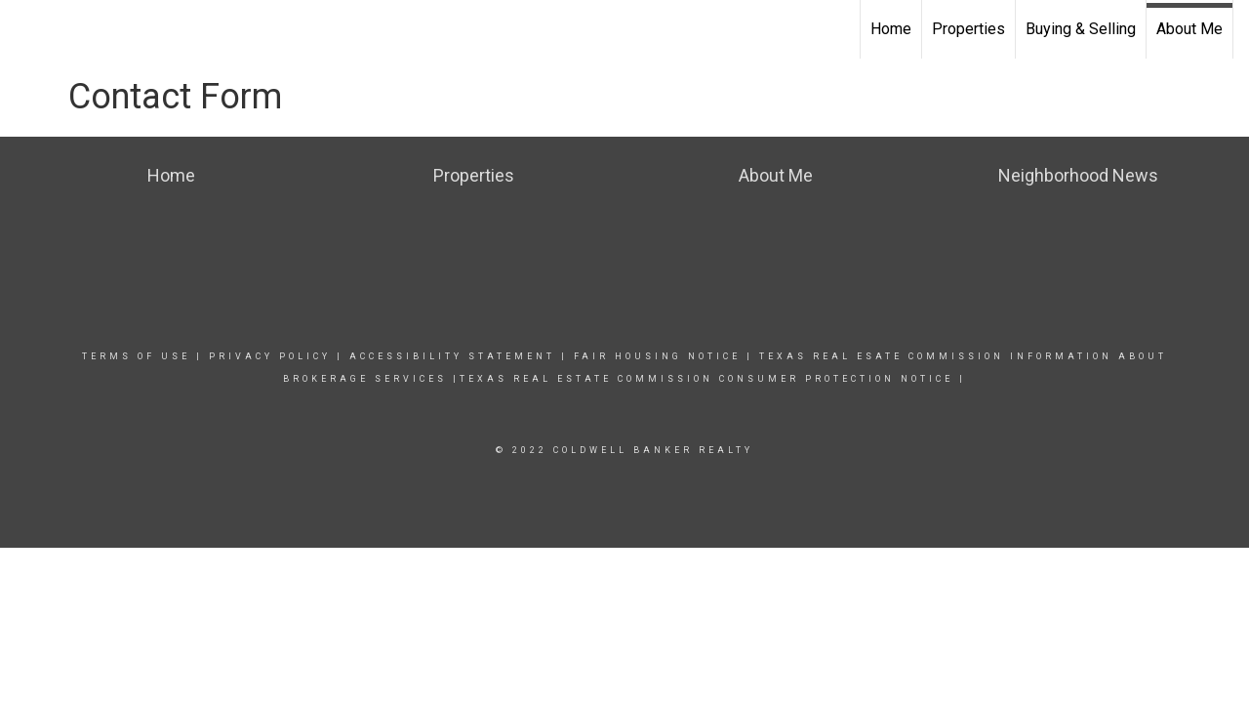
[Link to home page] (25, 29)
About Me (1189, 29)
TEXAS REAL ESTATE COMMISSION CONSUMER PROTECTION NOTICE (706, 379)
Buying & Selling (1081, 29)
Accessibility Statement (452, 356)
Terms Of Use (136, 356)
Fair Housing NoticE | (663, 356)
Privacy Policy (270, 356)
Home (890, 29)
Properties (968, 29)
